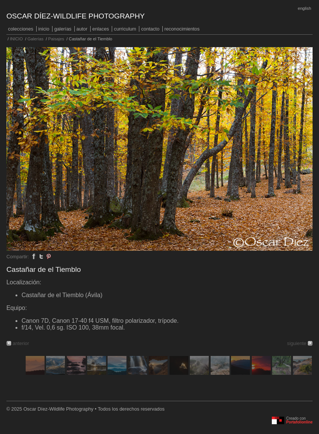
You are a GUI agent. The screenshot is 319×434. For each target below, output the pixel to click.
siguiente (296, 343)
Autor (81, 29)
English (304, 8)
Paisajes (56, 39)
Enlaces (100, 29)
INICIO (43, 29)
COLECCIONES (20, 29)
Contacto (150, 29)
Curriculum (125, 29)
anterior (21, 343)
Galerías (63, 29)
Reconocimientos (181, 29)
